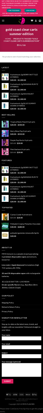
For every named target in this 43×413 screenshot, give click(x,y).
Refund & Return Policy (11, 307)
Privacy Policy (7, 311)
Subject (21, 356)
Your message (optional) (21, 369)
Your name (21, 338)
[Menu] (3, 20)
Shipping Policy (8, 303)
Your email (21, 347)
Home (8, 39)
